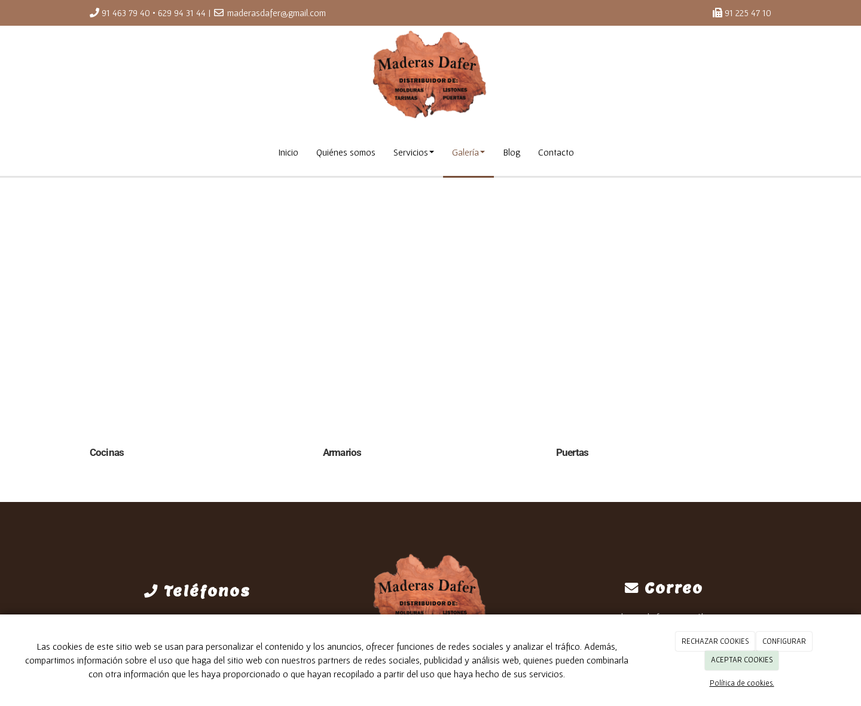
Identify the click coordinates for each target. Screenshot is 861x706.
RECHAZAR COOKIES (715, 641)
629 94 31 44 (182, 12)
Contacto (556, 152)
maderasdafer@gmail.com (276, 12)
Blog (511, 152)
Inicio (288, 152)
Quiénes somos (345, 152)
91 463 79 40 (126, 12)
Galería (468, 152)
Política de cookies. (742, 682)
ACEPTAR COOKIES (742, 659)
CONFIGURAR (784, 641)
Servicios (413, 152)
